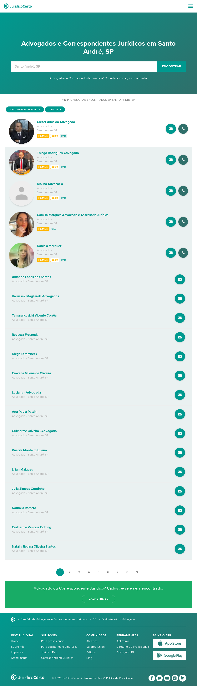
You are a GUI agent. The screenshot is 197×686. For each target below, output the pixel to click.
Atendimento (19, 658)
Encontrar (171, 66)
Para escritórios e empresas (59, 646)
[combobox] (84, 66)
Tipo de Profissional (25, 109)
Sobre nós (18, 646)
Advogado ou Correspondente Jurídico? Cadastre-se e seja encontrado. (98, 78)
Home (15, 641)
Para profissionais (52, 641)
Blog (89, 658)
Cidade (55, 109)
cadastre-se (98, 599)
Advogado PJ (125, 652)
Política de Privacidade (119, 678)
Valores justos (95, 646)
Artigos (91, 652)
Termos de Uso (92, 678)
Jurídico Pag (49, 652)
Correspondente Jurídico (57, 658)
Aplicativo (122, 641)
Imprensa (17, 652)
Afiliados (92, 641)
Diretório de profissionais (132, 646)
